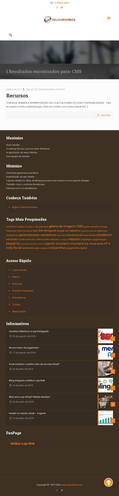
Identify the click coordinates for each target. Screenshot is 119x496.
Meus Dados (19, 311)
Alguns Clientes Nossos (24, 207)
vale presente (41, 226)
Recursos (17, 95)
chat (23, 244)
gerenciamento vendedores (38, 235)
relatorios (102, 230)
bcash (80, 235)
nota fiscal (13, 248)
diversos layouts (89, 231)
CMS (79, 226)
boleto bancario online (30, 239)
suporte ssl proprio (57, 243)
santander (12, 239)
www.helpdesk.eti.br (72, 484)
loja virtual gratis (94, 243)
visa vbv (61, 235)
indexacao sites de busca (19, 231)
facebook (27, 248)
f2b (18, 243)
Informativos (18, 297)
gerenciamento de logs (95, 226)
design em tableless (69, 230)
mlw (28, 89)
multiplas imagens (25, 227)
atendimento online (34, 244)
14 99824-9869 (61, 2)
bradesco (105, 235)
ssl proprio (77, 243)
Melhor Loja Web (23, 443)
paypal (10, 243)
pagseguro (87, 239)
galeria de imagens (62, 226)
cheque (64, 239)
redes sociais (40, 248)
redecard (71, 235)
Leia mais (105, 115)
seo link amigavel (44, 230)
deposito (74, 239)
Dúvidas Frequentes (22, 290)
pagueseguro (99, 239)
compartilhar (57, 248)
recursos (10, 226)
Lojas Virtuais (19, 270)
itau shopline (91, 235)
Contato (16, 304)
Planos (15, 276)
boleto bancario (51, 239)
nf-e (107, 243)
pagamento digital (76, 248)
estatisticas (12, 235)
